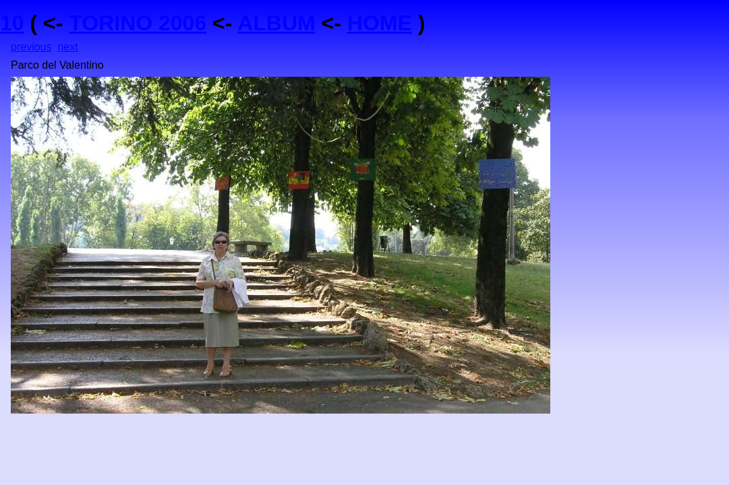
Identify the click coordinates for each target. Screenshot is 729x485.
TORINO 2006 (137, 23)
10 (12, 23)
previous (31, 47)
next (67, 47)
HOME (379, 23)
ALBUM (276, 23)
